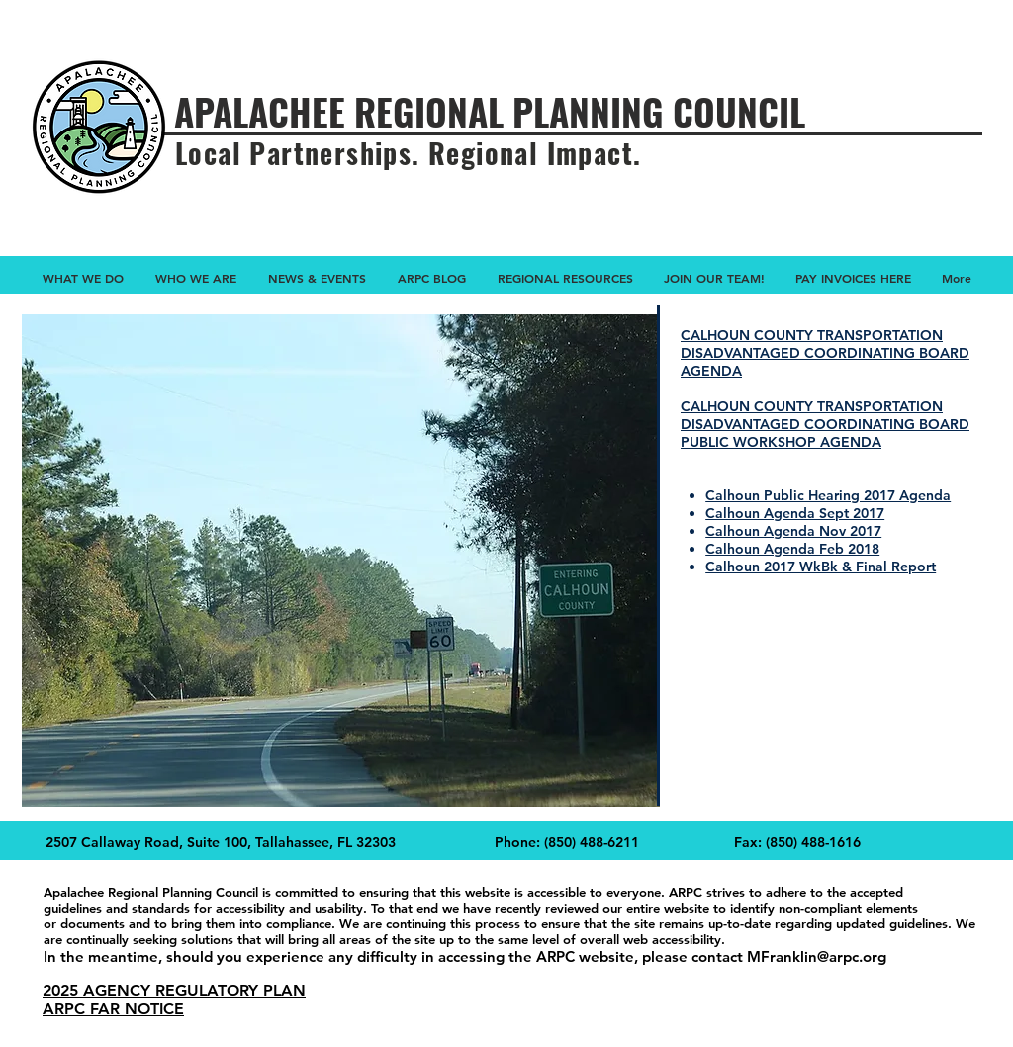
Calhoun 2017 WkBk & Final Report (820, 566)
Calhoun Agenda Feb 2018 (792, 549)
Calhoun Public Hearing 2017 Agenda (828, 495)
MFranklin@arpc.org (816, 956)
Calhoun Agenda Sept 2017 (794, 513)
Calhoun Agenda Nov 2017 (793, 531)
